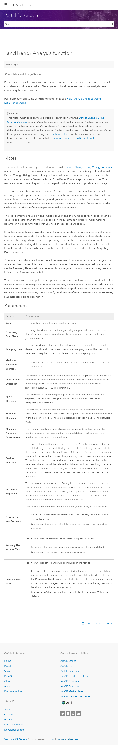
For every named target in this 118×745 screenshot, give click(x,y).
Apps (7, 686)
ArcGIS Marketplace (71, 691)
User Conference (13, 724)
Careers (8, 714)
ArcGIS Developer (70, 681)
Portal (7, 666)
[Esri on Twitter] (62, 713)
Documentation (13, 691)
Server (8, 671)
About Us (9, 709)
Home (7, 661)
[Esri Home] (66, 703)
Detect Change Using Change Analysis (89, 167)
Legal (77, 739)
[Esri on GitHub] (73, 713)
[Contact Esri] (78, 713)
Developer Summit (14, 729)
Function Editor (58, 134)
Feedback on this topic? (99, 624)
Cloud (7, 681)
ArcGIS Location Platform (74, 676)
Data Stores (10, 676)
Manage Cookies (64, 739)
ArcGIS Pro (66, 666)
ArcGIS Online (68, 661)
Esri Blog (9, 719)
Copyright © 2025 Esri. (15, 739)
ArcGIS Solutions (69, 686)
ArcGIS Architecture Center (75, 696)
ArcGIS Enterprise (20, 5)
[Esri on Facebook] (68, 713)
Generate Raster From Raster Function (75, 138)
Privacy (51, 739)
